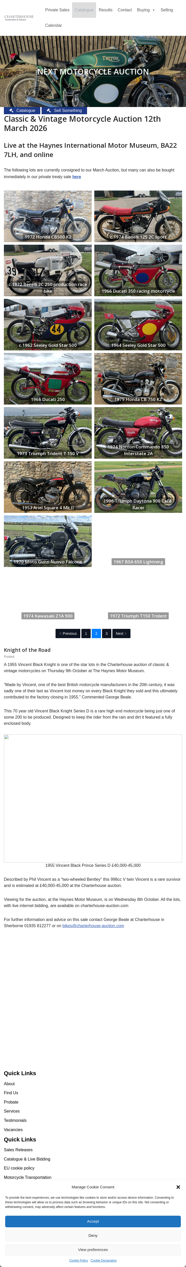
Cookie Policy (78, 1260)
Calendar (53, 25)
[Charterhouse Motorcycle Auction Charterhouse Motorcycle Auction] (19, 18)
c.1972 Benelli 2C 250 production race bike (48, 287)
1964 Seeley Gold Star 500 (138, 345)
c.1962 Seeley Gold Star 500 (48, 345)
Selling (167, 10)
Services (12, 1111)
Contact (125, 10)
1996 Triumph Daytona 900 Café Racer (137, 504)
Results (105, 10)
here (76, 177)
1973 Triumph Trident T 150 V (48, 453)
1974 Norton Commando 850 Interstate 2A (138, 450)
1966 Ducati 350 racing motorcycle (138, 291)
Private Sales (57, 10)
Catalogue (84, 10)
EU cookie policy (19, 1168)
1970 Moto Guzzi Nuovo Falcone (47, 562)
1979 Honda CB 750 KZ (138, 399)
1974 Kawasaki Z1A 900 (48, 616)
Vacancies (13, 1130)
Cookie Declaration (104, 1260)
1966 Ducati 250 (48, 399)
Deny (92, 1235)
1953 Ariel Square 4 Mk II (48, 508)
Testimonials (15, 1120)
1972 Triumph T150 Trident (138, 616)
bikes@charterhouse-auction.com (93, 926)
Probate (11, 1102)
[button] (178, 1187)
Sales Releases (18, 1150)
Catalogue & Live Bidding (27, 1159)
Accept (93, 1221)
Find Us (11, 1093)
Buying (146, 10)
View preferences (93, 1249)
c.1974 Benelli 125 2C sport (138, 237)
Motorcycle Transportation (27, 1177)
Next (121, 633)
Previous (68, 633)
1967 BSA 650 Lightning (138, 562)
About (9, 1084)
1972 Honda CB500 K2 (48, 237)
